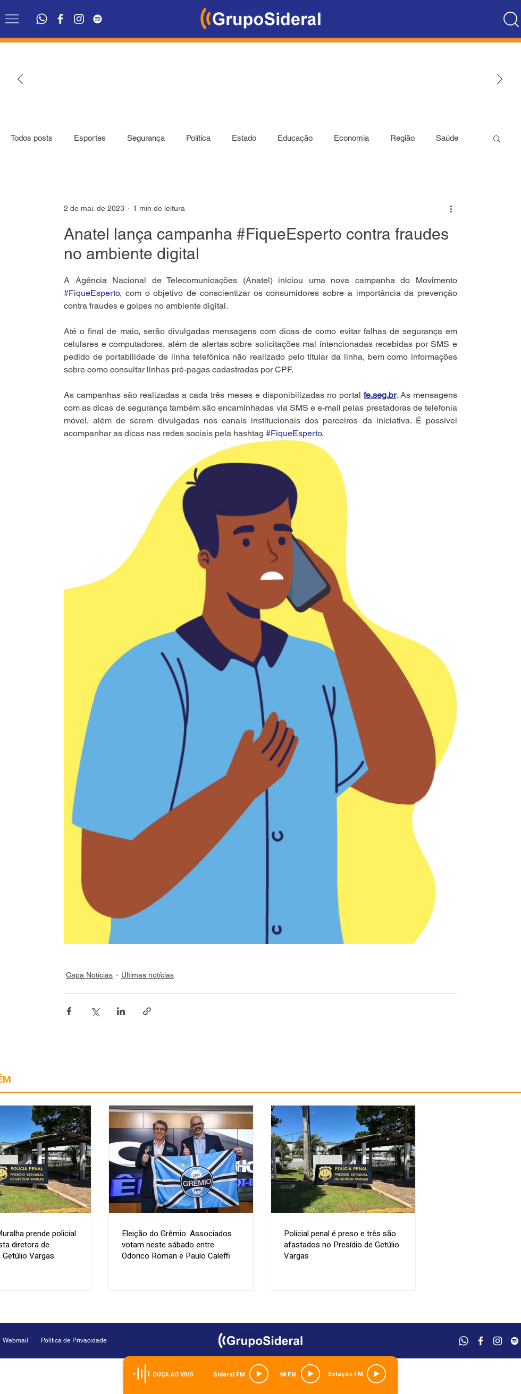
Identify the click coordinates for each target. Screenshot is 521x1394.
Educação (295, 137)
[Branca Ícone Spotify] (97, 19)
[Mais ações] (450, 208)
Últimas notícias (147, 975)
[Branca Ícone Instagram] (79, 19)
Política (198, 137)
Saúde (447, 137)
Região (402, 137)
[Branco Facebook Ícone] (60, 19)
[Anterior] (20, 80)
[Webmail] (15, 1340)
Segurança (146, 137)
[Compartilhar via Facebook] (69, 1011)
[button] (12, 19)
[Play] (258, 1373)
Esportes (90, 137)
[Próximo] (499, 80)
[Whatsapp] (41, 19)
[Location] (510, 19)
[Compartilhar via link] (147, 1011)
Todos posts (32, 137)
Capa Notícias (89, 975)
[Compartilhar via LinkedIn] (121, 1011)
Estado (244, 137)
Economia (351, 137)
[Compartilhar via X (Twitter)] (95, 1011)
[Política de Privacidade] (100, 1340)
